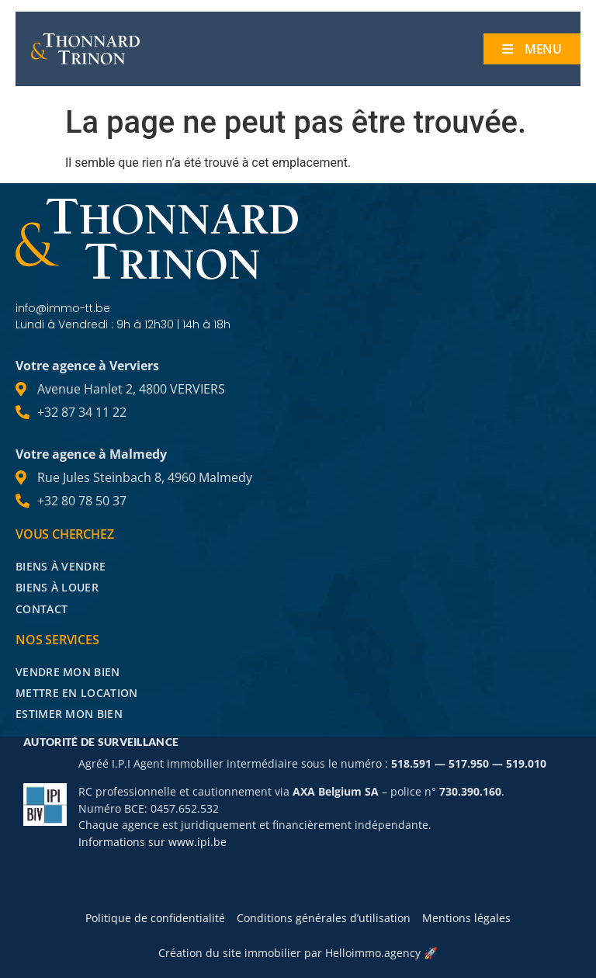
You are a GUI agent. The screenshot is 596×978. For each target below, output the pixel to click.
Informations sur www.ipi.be (152, 841)
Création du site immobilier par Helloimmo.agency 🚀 (298, 952)
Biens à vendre (61, 566)
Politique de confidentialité (155, 917)
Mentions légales (466, 917)
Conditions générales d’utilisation (324, 917)
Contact (42, 609)
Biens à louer (57, 587)
